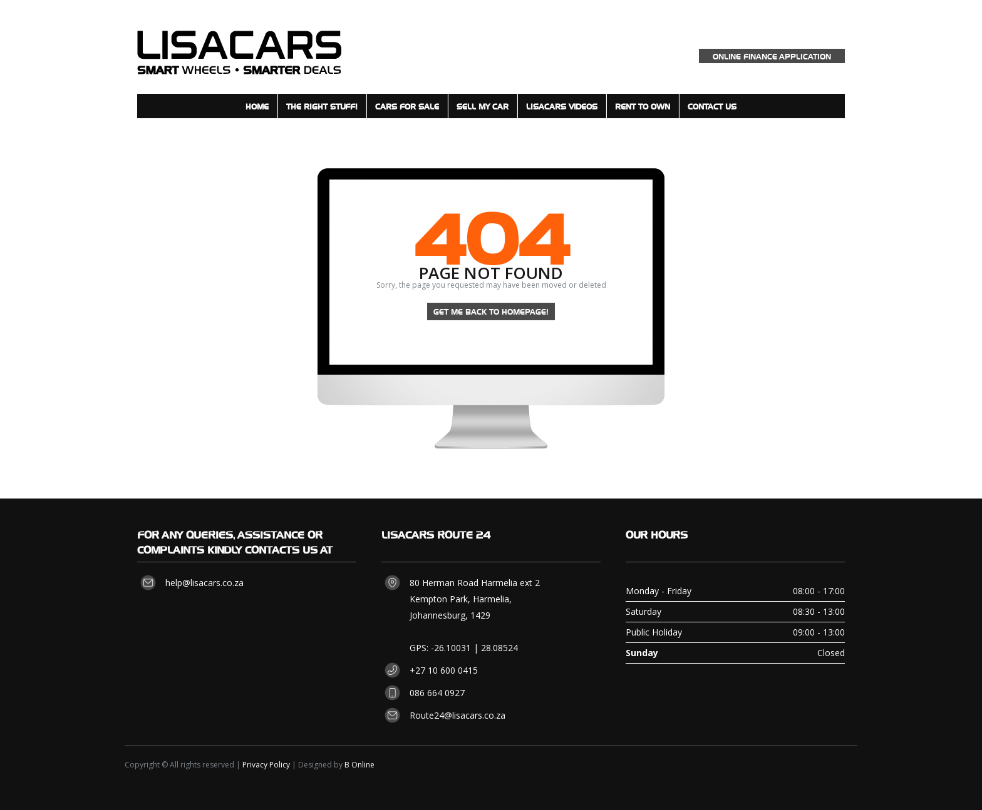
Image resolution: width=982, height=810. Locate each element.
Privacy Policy (266, 764)
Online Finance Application (772, 56)
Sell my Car (483, 106)
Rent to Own (642, 106)
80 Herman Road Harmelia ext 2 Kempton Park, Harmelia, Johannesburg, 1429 (475, 599)
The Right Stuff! (322, 106)
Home (257, 106)
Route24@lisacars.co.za (457, 715)
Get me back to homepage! (491, 311)
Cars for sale (407, 106)
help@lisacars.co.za (204, 583)
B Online (359, 764)
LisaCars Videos (561, 106)
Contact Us (712, 106)
